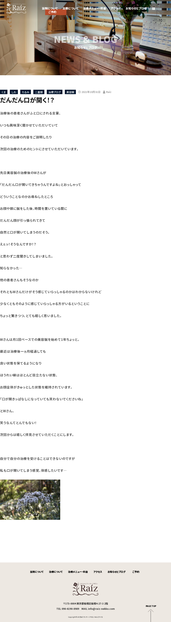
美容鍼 (70, 92)
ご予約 (135, 571)
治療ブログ (54, 92)
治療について (70, 8)
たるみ (25, 92)
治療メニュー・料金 (94, 8)
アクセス (116, 8)
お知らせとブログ (136, 8)
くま (4, 92)
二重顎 (39, 92)
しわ (13, 92)
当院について (50, 8)
